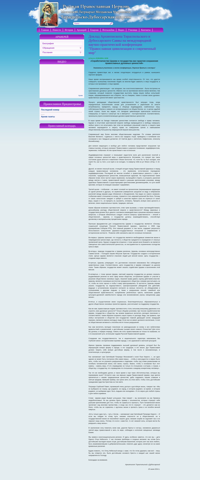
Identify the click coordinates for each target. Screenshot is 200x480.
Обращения (61, 48)
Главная (45, 30)
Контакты (146, 30)
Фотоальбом (108, 30)
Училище (132, 30)
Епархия (94, 30)
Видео (121, 30)
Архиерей (81, 30)
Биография (48, 43)
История (69, 30)
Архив (80, 95)
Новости (57, 30)
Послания (61, 52)
